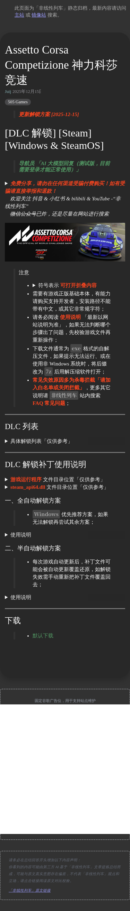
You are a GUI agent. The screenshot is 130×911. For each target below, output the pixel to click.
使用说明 (20, 535)
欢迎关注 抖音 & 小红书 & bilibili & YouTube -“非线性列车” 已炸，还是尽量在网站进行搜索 (65, 199)
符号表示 (67, 285)
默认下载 (43, 635)
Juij (8, 91)
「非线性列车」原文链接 (30, 890)
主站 (19, 15)
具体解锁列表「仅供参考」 (41, 441)
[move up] (65, 666)
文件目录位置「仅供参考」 (57, 479)
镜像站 (39, 15)
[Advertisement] (65, 769)
